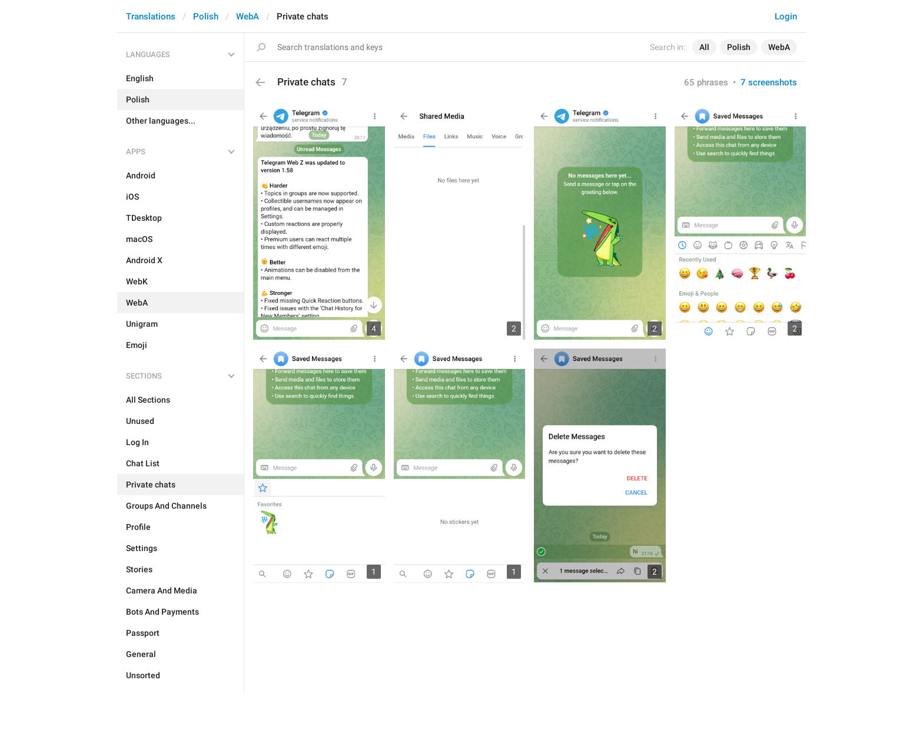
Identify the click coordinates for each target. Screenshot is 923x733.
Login (786, 16)
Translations (150, 16)
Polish (205, 16)
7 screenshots (769, 82)
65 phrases (706, 82)
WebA (247, 16)
